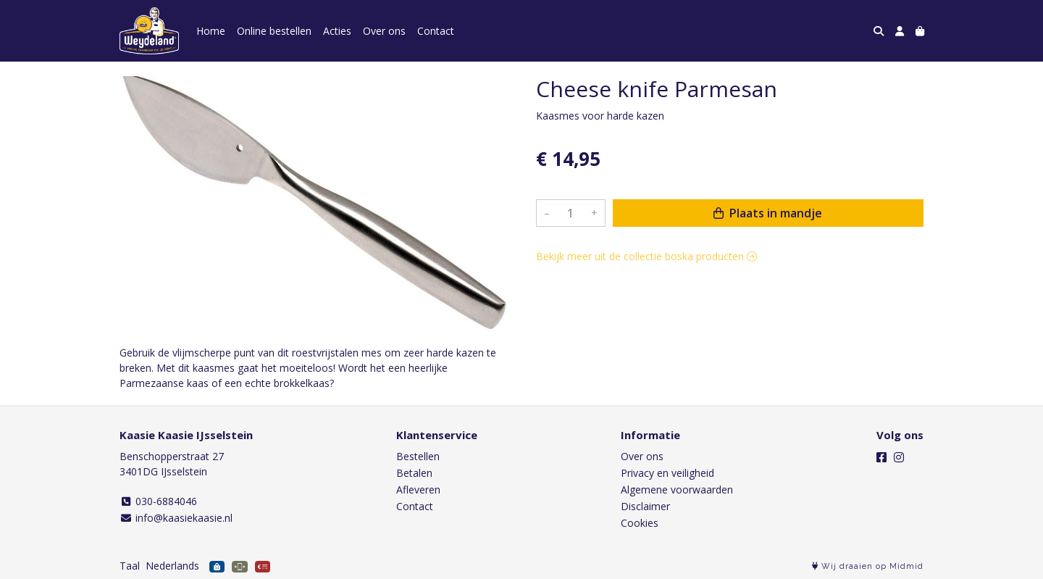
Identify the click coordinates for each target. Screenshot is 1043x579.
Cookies (639, 523)
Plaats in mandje (767, 213)
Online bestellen (274, 31)
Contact (435, 31)
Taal (130, 565)
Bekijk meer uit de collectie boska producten (646, 256)
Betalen (414, 473)
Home (210, 31)
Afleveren (418, 489)
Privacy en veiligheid (667, 473)
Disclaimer (645, 506)
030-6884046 (158, 501)
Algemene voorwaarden (677, 489)
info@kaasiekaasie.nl (176, 518)
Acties (337, 31)
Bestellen (418, 456)
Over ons (384, 31)
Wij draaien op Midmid (867, 566)
